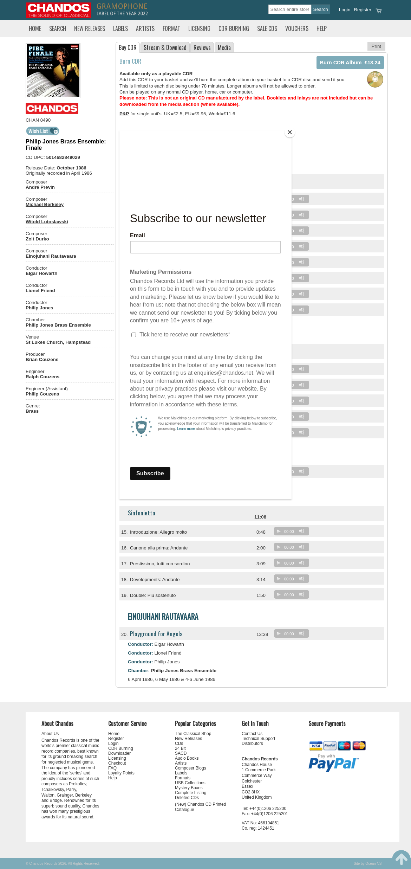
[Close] (290, 132)
